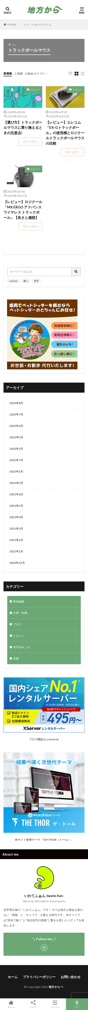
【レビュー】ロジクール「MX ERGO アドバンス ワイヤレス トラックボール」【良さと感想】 (23, 210)
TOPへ (77, 1004)
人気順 (18, 73)
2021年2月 (16, 540)
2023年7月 (16, 414)
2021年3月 (16, 528)
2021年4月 (16, 517)
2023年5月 (16, 437)
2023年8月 (16, 403)
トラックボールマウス (37, 24)
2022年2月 (16, 483)
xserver (13, 280)
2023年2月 (16, 448)
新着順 (8, 73)
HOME (12, 24)
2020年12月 (17, 563)
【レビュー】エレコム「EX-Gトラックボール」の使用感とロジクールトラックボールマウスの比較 (65, 132)
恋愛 (16, 658)
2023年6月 (16, 426)
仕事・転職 (20, 613)
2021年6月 (16, 494)
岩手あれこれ (21, 647)
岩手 (36, 280)
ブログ (17, 624)
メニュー (55, 1004)
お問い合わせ (70, 977)
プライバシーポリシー (39, 977)
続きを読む (30, 141)
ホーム (13, 977)
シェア (33, 1004)
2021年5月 (16, 505)
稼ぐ (25, 280)
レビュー (35, 89)
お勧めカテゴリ (35, 73)
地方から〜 (56, 987)
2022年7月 (16, 460)
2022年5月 (16, 471)
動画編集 (18, 601)
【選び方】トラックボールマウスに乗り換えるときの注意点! (23, 127)
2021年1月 (16, 551)
